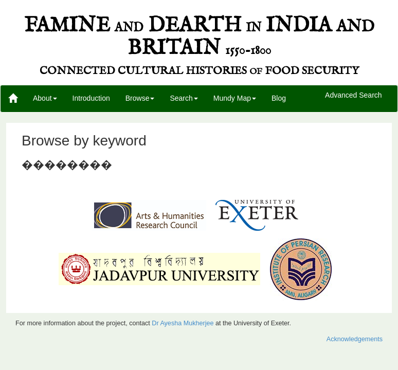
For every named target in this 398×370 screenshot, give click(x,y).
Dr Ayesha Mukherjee (182, 323)
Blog (279, 98)
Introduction (91, 98)
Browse (140, 98)
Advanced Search (353, 95)
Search (183, 98)
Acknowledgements (355, 339)
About (45, 98)
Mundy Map (234, 98)
